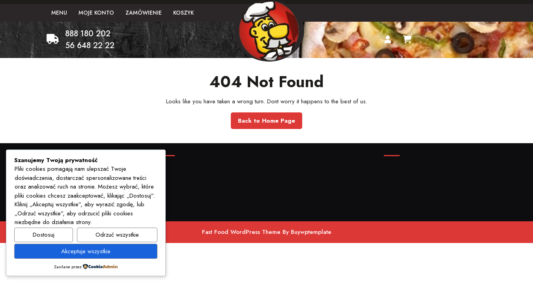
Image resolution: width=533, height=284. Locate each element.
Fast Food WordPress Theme (241, 232)
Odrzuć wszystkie (117, 234)
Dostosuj (43, 234)
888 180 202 (87, 33)
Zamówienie (143, 13)
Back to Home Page (270, 122)
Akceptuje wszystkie (85, 251)
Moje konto (96, 13)
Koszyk (183, 13)
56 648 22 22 (89, 45)
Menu (59, 13)
